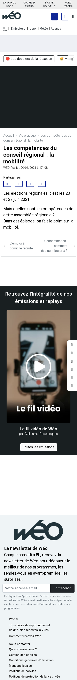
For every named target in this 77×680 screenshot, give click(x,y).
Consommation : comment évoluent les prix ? (54, 246)
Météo (44, 28)
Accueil (8, 135)
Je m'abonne (62, 588)
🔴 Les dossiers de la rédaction (29, 59)
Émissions (18, 28)
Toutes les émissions (38, 447)
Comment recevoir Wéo (25, 636)
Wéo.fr (13, 619)
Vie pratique (27, 135)
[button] (4, 29)
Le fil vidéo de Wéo (38, 428)
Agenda (56, 28)
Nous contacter (19, 644)
